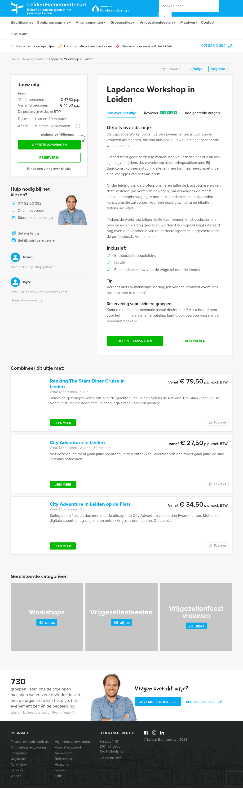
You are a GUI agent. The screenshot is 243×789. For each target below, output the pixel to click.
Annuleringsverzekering (28, 748)
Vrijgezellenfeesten (159, 22)
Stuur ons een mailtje (32, 220)
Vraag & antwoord (68, 748)
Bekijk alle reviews (27, 302)
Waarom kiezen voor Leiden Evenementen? (42, 713)
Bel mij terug (25, 235)
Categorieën (20, 753)
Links (58, 776)
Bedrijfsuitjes (22, 22)
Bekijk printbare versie (33, 242)
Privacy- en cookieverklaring (31, 742)
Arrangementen (90, 22)
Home (15, 59)
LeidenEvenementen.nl (60, 8)
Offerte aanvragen (49, 146)
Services (17, 770)
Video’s (16, 776)
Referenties (63, 759)
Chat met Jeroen (28, 213)
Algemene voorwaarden (72, 742)
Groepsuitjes (123, 22)
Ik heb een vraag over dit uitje (49, 170)
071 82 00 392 (213, 46)
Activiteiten (19, 765)
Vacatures (62, 765)
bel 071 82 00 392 (204, 703)
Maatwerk (194, 22)
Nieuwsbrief (63, 753)
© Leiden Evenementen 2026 (165, 740)
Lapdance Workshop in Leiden (71, 59)
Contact (213, 22)
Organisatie (19, 759)
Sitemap (60, 770)
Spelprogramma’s (52, 22)
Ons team (19, 34)
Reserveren (49, 159)
